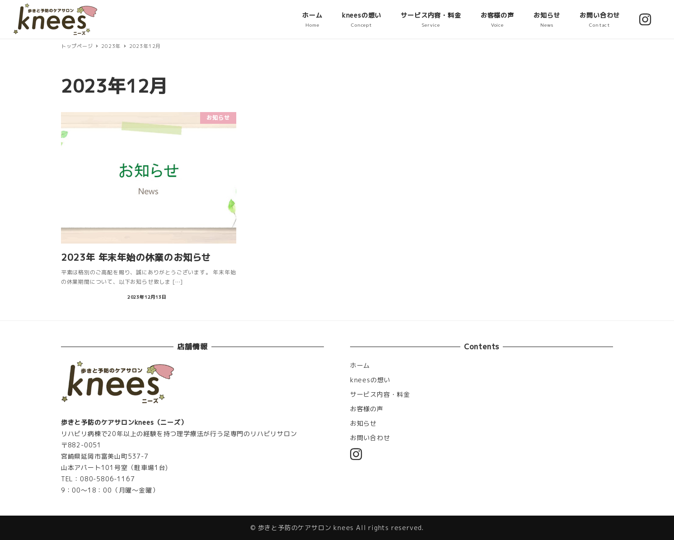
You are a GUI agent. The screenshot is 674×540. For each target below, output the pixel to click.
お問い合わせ (370, 437)
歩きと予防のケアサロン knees (306, 527)
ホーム (360, 365)
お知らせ (363, 423)
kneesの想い (370, 380)
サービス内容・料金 (380, 394)
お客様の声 (367, 408)
